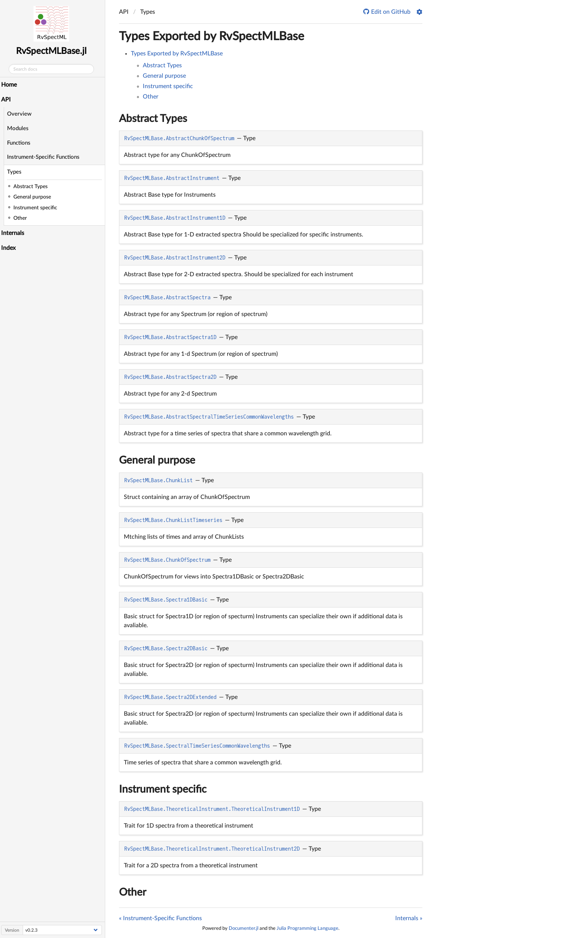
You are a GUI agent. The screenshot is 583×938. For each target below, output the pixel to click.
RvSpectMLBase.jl (53, 51)
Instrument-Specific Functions (45, 157)
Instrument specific (168, 86)
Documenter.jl (243, 928)
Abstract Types (162, 65)
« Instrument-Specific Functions (160, 918)
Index (10, 248)
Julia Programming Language (307, 928)
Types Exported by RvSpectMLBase (211, 36)
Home (11, 85)
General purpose (164, 76)
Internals (14, 233)
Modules (19, 128)
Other (150, 97)
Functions (20, 143)
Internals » (408, 918)
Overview (21, 114)
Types (16, 172)
